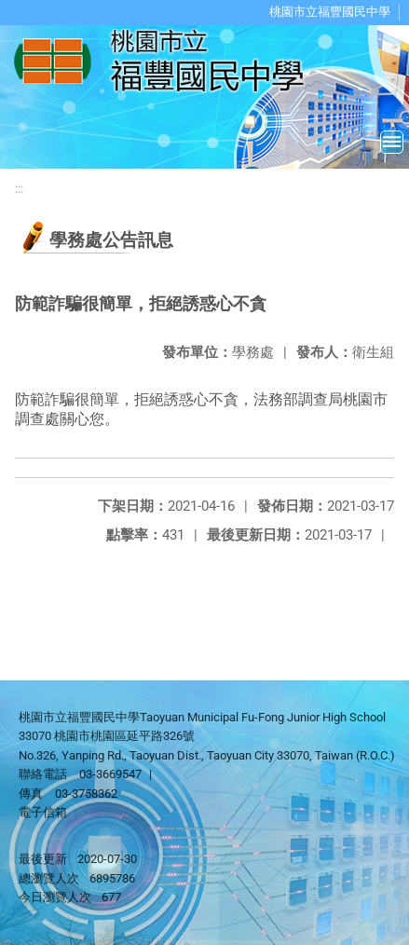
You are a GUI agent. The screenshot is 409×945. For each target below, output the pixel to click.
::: (19, 189)
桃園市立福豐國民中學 (329, 12)
